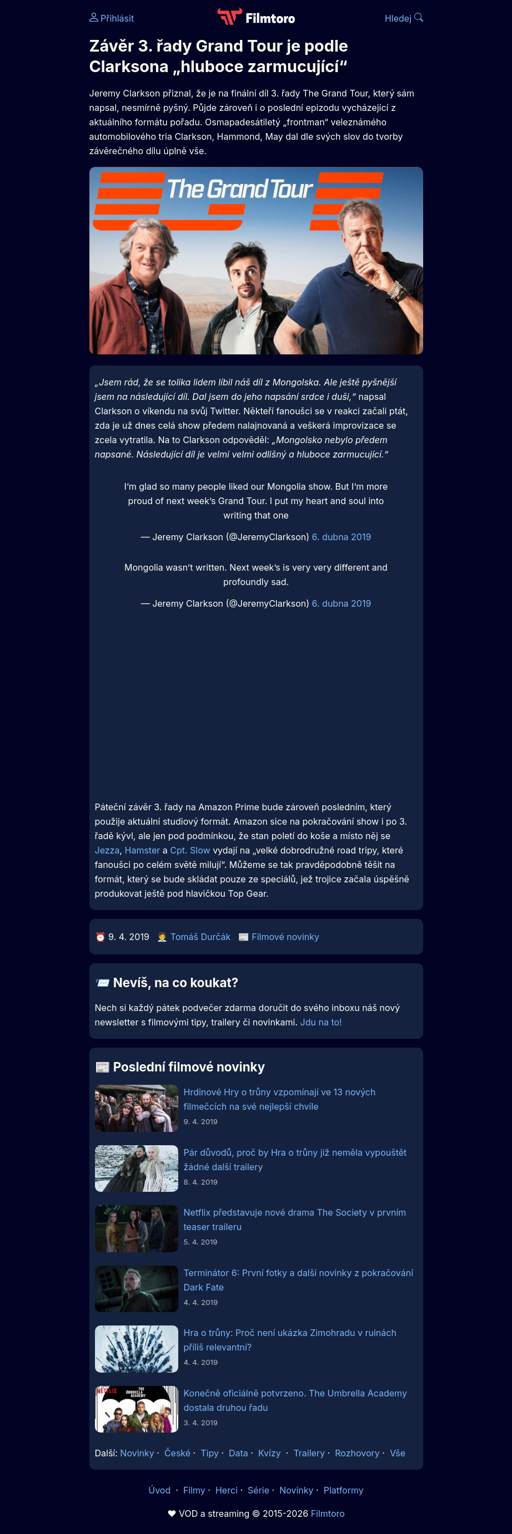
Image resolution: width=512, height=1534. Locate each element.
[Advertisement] (256, 712)
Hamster (142, 850)
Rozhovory (357, 1453)
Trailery (309, 1453)
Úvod (160, 1490)
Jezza (107, 850)
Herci (226, 1490)
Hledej (404, 18)
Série (258, 1490)
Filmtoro (328, 1513)
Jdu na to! (321, 1022)
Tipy (209, 1453)
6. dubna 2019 (342, 536)
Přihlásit (111, 18)
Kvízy (269, 1453)
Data (238, 1453)
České (177, 1453)
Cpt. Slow (190, 850)
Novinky (137, 1453)
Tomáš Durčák (200, 936)
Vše (397, 1453)
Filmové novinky (285, 936)
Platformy (344, 1490)
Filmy (194, 1490)
